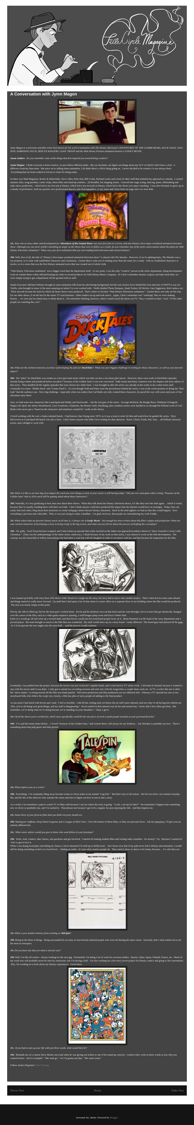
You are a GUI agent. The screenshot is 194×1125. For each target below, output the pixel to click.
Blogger (114, 1117)
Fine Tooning (42, 1065)
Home (97, 1090)
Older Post (177, 1090)
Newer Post (17, 1090)
